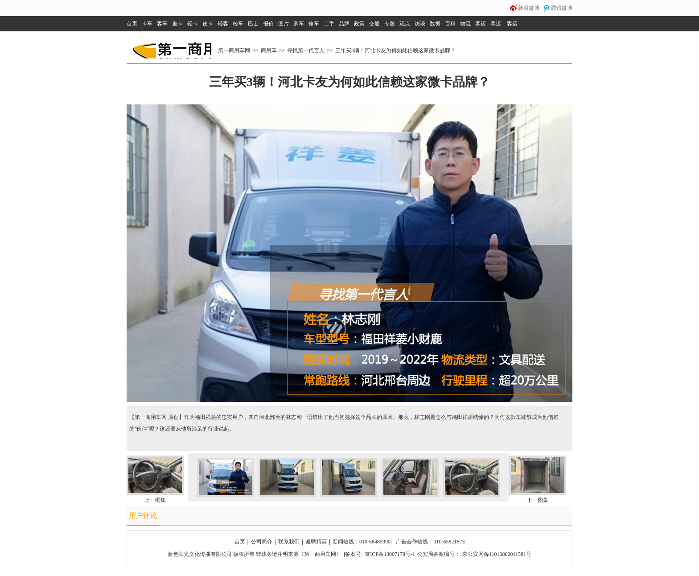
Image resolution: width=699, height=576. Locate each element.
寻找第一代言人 (306, 50)
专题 (389, 24)
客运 (480, 24)
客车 (162, 24)
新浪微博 (528, 8)
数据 (435, 24)
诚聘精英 (316, 542)
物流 (465, 24)
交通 (374, 24)
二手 (329, 24)
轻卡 (192, 24)
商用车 (269, 50)
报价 (268, 24)
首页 (132, 24)
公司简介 (261, 542)
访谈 (420, 24)
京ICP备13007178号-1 (390, 554)
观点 (404, 24)
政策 (359, 24)
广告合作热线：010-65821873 (430, 542)
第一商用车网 (171, 47)
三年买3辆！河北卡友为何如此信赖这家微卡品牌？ (395, 50)
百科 (450, 24)
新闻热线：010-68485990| (362, 542)
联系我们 (289, 542)
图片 (283, 24)
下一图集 (537, 500)
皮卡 (207, 24)
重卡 (177, 24)
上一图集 (155, 500)
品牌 (344, 24)
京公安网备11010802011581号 (496, 554)
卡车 (147, 24)
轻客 (223, 24)
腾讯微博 (561, 8)
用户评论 (143, 515)
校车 (238, 24)
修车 (313, 24)
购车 (298, 24)
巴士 (253, 24)
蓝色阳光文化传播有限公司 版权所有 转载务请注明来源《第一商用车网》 (254, 554)
